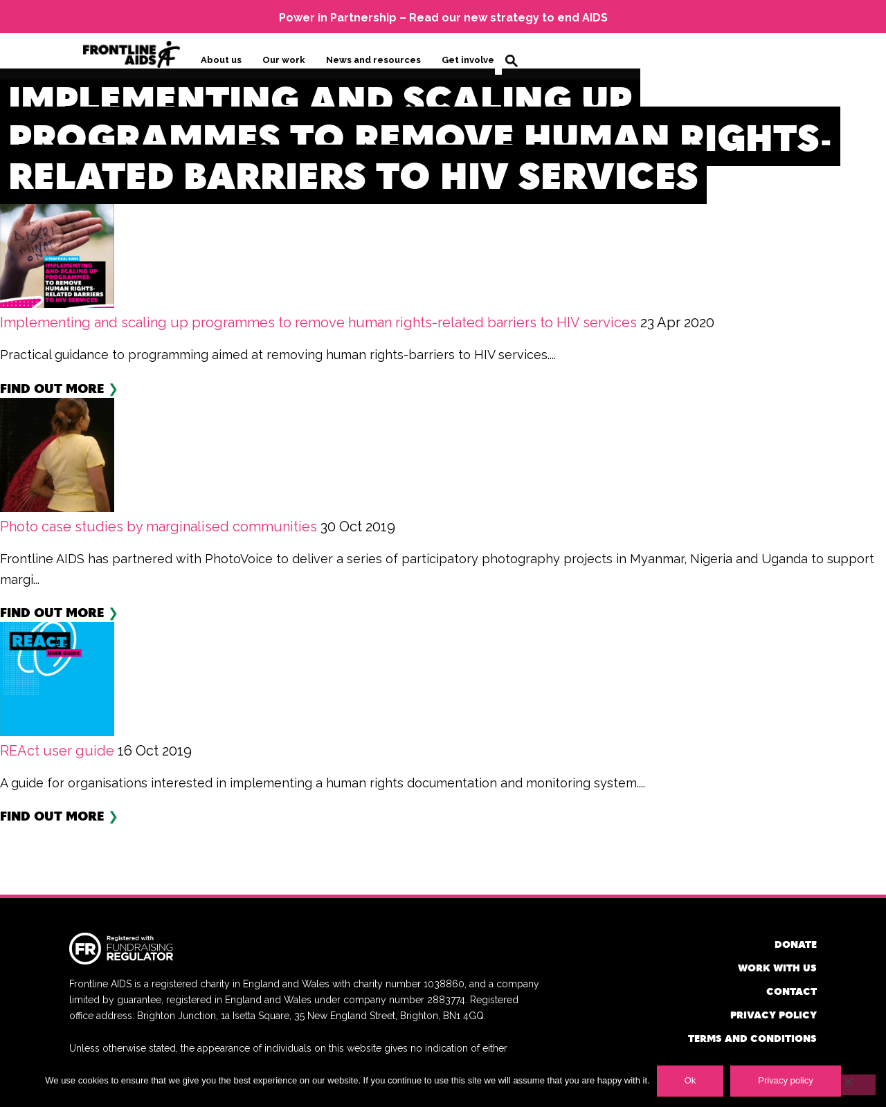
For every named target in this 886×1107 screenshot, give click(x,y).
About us (221, 60)
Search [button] (511, 61)
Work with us (777, 967)
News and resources (373, 60)
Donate (796, 943)
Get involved (471, 60)
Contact (791, 990)
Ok (690, 1080)
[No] (848, 1084)
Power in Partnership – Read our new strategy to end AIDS (443, 17)
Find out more (52, 387)
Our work (283, 60)
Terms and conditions (752, 1037)
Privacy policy (773, 1014)
